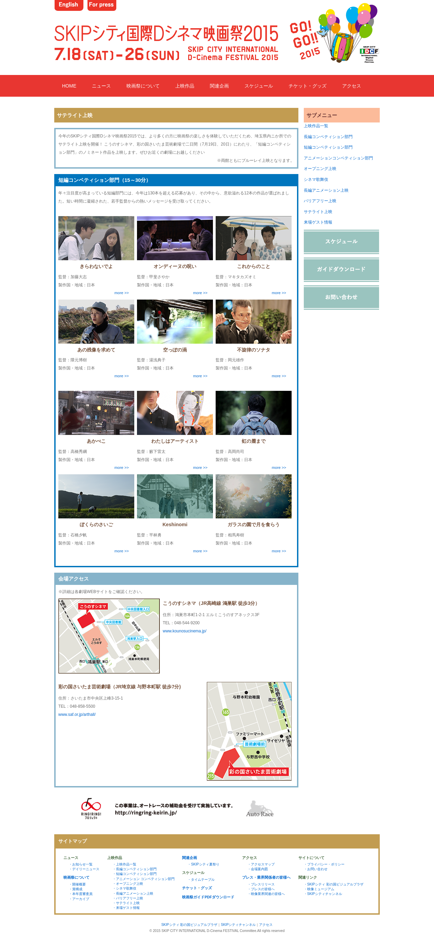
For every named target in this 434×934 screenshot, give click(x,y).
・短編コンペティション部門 (135, 874)
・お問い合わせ (316, 869)
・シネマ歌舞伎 (124, 888)
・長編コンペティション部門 (135, 869)
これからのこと (253, 266)
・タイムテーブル (201, 879)
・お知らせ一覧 (81, 864)
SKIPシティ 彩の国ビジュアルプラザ (189, 925)
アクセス (351, 86)
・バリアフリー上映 (128, 898)
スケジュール (258, 86)
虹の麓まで (253, 441)
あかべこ (96, 441)
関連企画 (219, 86)
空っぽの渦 (175, 349)
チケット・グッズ (308, 86)
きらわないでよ (96, 266)
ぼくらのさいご (96, 524)
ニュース (101, 86)
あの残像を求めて (96, 349)
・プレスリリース (261, 884)
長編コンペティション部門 (328, 136)
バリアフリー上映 (320, 200)
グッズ (206, 888)
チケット (189, 888)
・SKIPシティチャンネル (323, 894)
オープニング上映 (320, 168)
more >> (122, 293)
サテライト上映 (318, 211)
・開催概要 (77, 884)
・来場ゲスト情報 (126, 908)
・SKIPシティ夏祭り (203, 864)
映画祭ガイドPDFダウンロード (208, 897)
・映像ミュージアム (319, 889)
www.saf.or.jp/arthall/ (77, 714)
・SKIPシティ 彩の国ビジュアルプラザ (333, 884)
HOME (69, 86)
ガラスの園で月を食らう (254, 524)
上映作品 (184, 86)
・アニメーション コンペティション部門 (144, 879)
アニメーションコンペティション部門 (338, 158)
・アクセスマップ (261, 864)
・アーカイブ (79, 899)
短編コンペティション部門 (328, 147)
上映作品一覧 (316, 125)
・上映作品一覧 (124, 864)
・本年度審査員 (81, 894)
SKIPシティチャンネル (238, 925)
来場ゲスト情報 (318, 222)
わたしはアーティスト (175, 441)
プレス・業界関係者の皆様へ (266, 877)
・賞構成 (75, 889)
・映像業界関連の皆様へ (266, 894)
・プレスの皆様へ (261, 889)
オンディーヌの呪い (175, 266)
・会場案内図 (258, 869)
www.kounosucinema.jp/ (184, 631)
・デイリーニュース (84, 869)
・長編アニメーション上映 (133, 893)
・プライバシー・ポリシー (324, 864)
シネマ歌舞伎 (316, 179)
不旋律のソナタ (253, 349)
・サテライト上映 (126, 903)
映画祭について (143, 86)
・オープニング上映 (128, 883)
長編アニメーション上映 (326, 190)
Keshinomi (175, 524)
